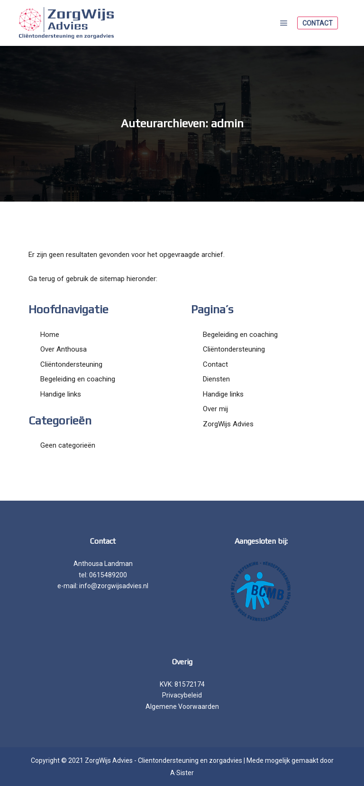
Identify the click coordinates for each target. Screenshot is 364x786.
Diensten (216, 379)
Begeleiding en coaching (77, 379)
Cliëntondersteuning (71, 364)
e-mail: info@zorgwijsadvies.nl (102, 586)
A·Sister (182, 773)
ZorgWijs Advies (228, 424)
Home (49, 334)
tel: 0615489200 (103, 575)
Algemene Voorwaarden (182, 706)
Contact (317, 23)
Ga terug (41, 278)
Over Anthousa (63, 349)
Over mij (215, 409)
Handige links (60, 394)
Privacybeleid (182, 695)
